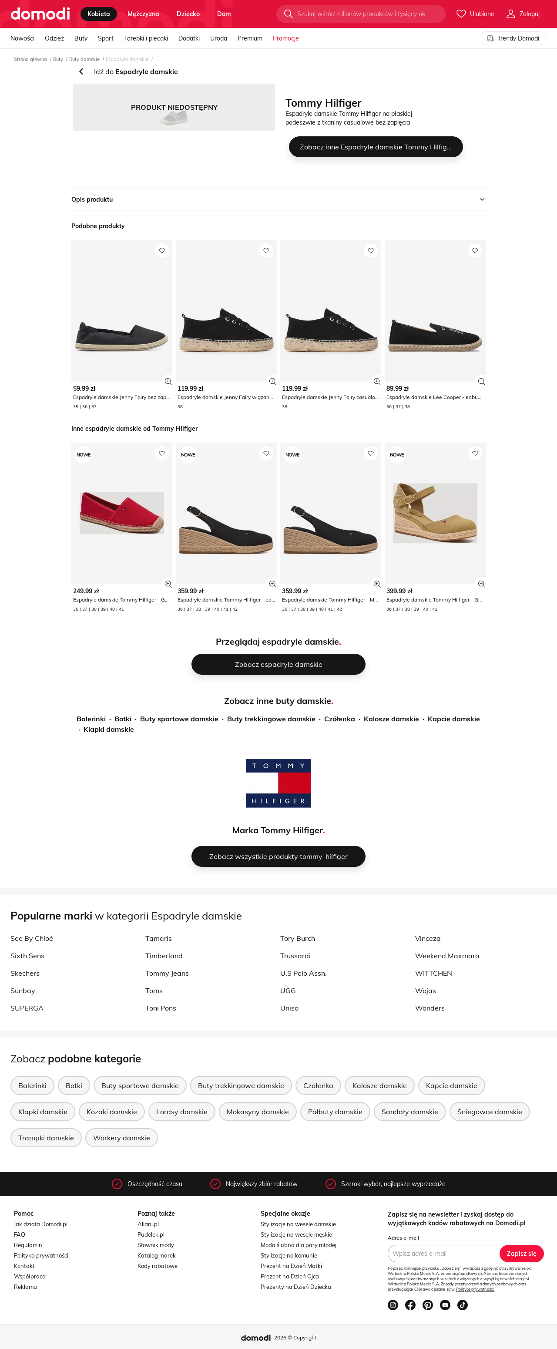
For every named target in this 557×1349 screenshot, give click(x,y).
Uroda (218, 38)
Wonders (430, 1008)
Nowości (22, 38)
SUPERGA (27, 1008)
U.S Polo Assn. (303, 973)
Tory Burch (297, 938)
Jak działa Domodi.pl (40, 1224)
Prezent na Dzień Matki (291, 1265)
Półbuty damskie (335, 1111)
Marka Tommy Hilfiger (277, 830)
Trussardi (295, 955)
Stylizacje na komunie (289, 1255)
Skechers (25, 973)
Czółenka (339, 718)
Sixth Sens (27, 955)
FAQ (19, 1234)
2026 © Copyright (295, 1337)
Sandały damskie (410, 1111)
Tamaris (158, 938)
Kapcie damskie (454, 718)
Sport (106, 38)
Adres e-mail (403, 1237)
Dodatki (189, 38)
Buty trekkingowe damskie (271, 718)
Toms (154, 990)
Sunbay (22, 990)
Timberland (164, 955)
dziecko (188, 14)
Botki (122, 718)
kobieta (98, 14)
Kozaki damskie (112, 1111)
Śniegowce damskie (489, 1111)
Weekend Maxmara (447, 955)
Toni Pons (160, 1008)
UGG (288, 990)
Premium (250, 38)
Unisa (289, 1008)
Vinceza (428, 938)
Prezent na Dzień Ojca (290, 1276)
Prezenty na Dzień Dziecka (296, 1286)
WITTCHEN (433, 973)
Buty (80, 38)
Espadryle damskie (127, 59)
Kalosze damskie (391, 718)
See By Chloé (31, 938)
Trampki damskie (46, 1137)
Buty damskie (84, 59)
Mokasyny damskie (258, 1111)
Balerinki (91, 718)
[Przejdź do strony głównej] (40, 14)
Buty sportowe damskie (179, 718)
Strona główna (30, 59)
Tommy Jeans (167, 973)
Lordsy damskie (182, 1111)
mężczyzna (143, 14)
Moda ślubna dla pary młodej (298, 1244)
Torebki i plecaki (146, 38)
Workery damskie (121, 1137)
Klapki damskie (109, 729)
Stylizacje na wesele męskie (296, 1234)
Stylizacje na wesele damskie (298, 1224)
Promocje (286, 38)
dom (224, 14)
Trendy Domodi (513, 38)
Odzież (54, 38)
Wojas (425, 990)
